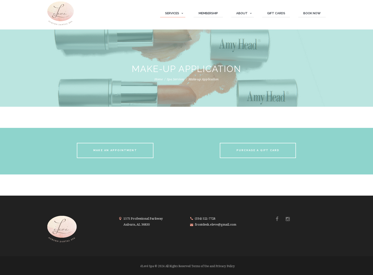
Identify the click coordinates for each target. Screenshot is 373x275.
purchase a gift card (258, 150)
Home (158, 79)
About (242, 13)
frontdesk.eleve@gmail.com (215, 224)
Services (172, 13)
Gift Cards (276, 13)
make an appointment (115, 150)
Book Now (312, 13)
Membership (208, 13)
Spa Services (175, 79)
